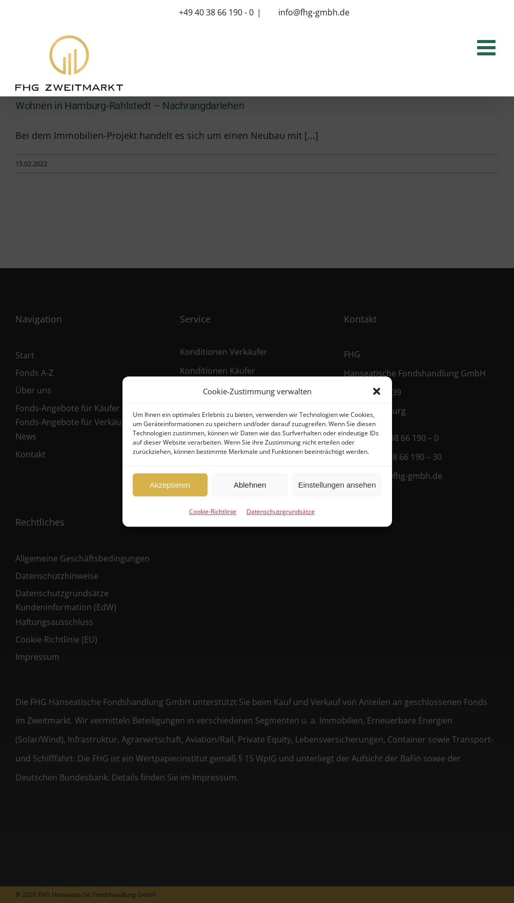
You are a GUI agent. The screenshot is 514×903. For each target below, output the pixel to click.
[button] (377, 391)
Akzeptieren (170, 484)
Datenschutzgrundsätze (280, 511)
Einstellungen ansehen (337, 484)
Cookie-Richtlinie (212, 511)
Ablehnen (250, 484)
